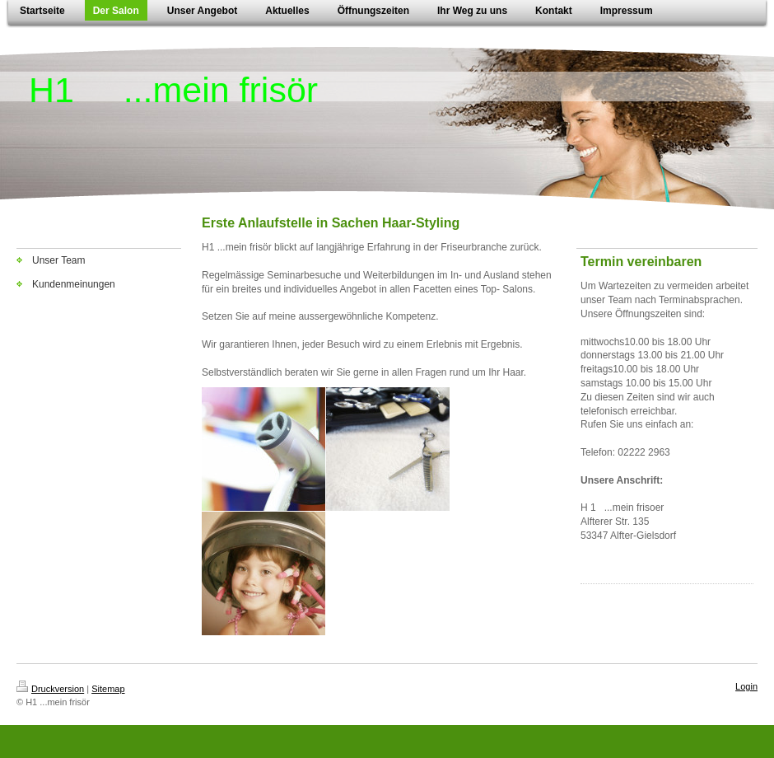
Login (746, 686)
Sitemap (107, 689)
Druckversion (50, 689)
